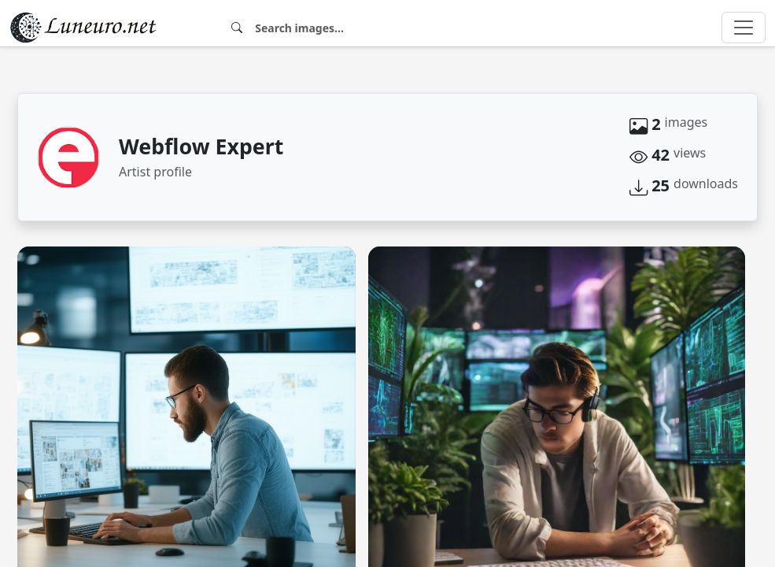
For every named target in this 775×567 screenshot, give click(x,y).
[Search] (455, 28)
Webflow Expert (201, 146)
